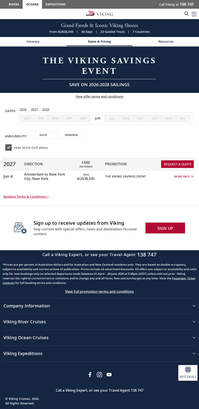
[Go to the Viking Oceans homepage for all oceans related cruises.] (99, 13)
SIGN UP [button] (165, 228)
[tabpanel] (99, 168)
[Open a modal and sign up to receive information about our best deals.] (187, 373)
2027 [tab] (34, 109)
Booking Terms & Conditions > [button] (26, 196)
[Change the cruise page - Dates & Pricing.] (99, 41)
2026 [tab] (23, 109)
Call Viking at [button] (176, 4)
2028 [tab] (45, 109)
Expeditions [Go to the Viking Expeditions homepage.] (56, 4)
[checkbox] (98, 118)
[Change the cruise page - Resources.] (166, 41)
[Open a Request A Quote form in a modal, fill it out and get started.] (99, 70)
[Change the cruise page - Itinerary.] (33, 41)
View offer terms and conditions (99, 96)
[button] (194, 14)
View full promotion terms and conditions (99, 291)
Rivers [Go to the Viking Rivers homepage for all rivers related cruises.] (14, 4)
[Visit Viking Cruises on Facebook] (90, 374)
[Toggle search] (186, 13)
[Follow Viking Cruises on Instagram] (99, 374)
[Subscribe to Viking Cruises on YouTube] (109, 374)
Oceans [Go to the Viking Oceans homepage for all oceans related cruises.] (32, 4)
